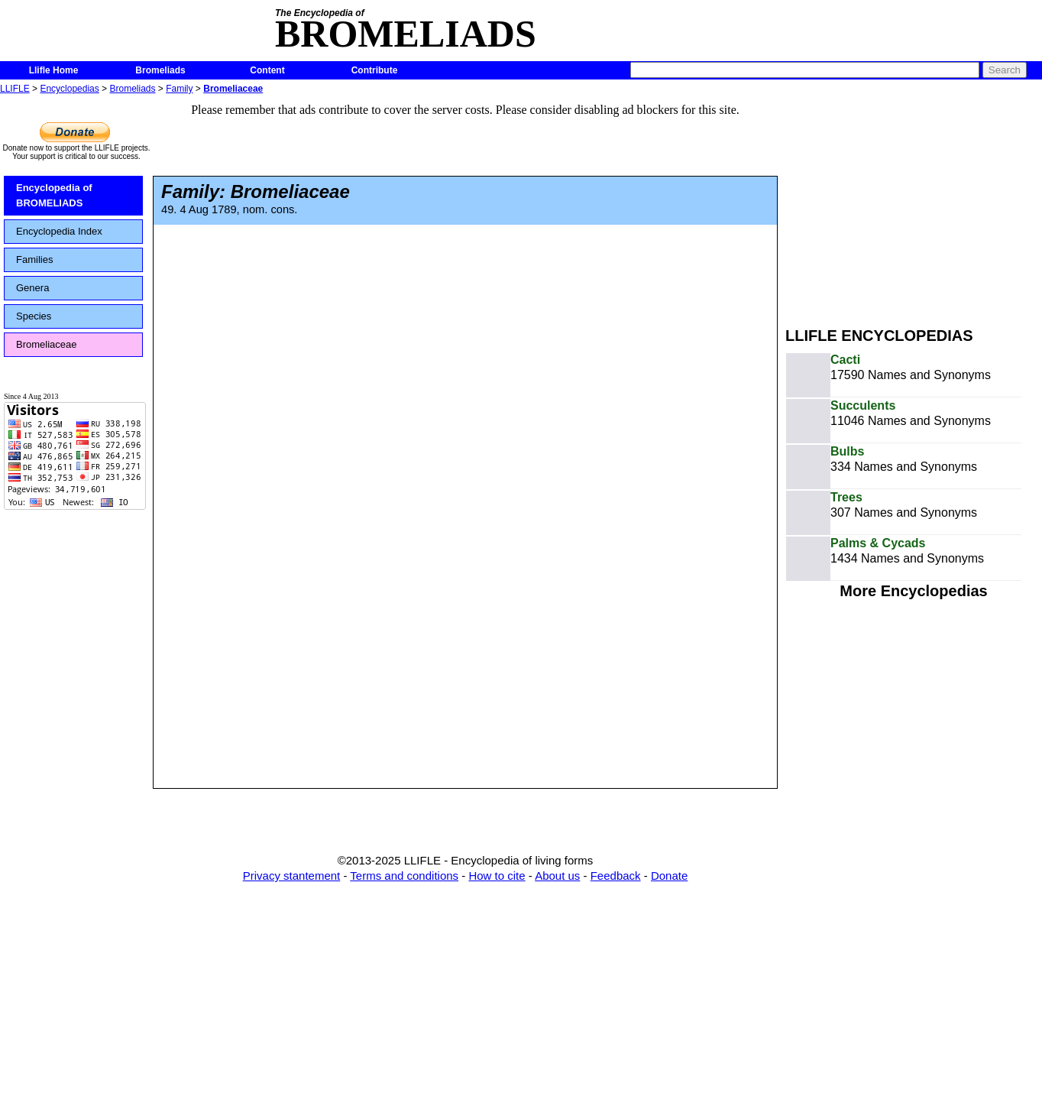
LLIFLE (15, 88)
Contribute (374, 70)
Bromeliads (160, 70)
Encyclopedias (69, 88)
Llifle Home (54, 70)
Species (33, 316)
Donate (669, 875)
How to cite (496, 875)
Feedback (616, 875)
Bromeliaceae (233, 88)
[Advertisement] (913, 205)
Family (179, 88)
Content (267, 70)
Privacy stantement (292, 875)
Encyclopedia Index (59, 231)
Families (34, 259)
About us (557, 875)
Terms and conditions (404, 875)
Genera (32, 288)
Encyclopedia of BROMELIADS (54, 195)
